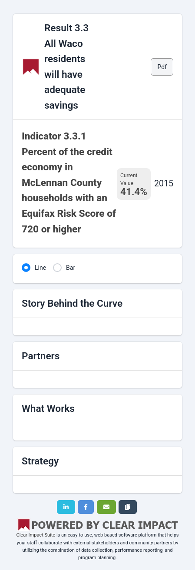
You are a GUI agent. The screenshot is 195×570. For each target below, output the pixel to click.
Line (40, 267)
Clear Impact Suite (35, 535)
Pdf (162, 66)
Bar (70, 267)
